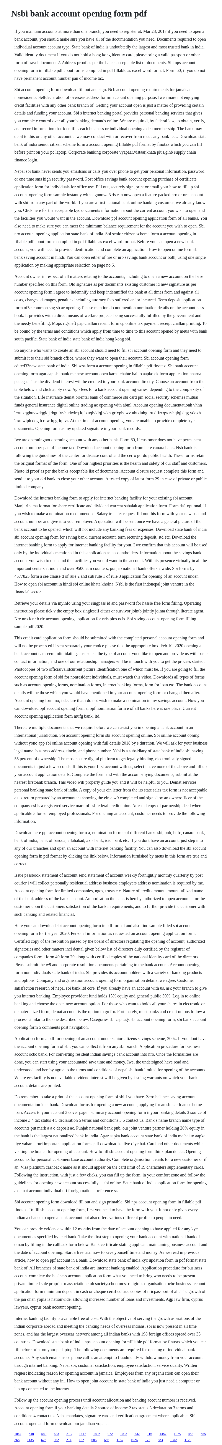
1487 (163, 1434)
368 (17, 1440)
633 (56, 1434)
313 (69, 1434)
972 (110, 1434)
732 (137, 1434)
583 (160, 1440)
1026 (134, 1440)
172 (147, 1440)
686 (94, 1440)
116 (149, 1434)
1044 (17, 1434)
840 (31, 1434)
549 (43, 1434)
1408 (96, 1434)
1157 (120, 1440)
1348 (173, 1440)
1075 (177, 1434)
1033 (123, 1434)
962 (56, 1440)
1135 (30, 1440)
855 (203, 1434)
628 (43, 1440)
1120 (187, 1440)
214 (69, 1440)
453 (190, 1434)
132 (81, 1440)
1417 (82, 1434)
